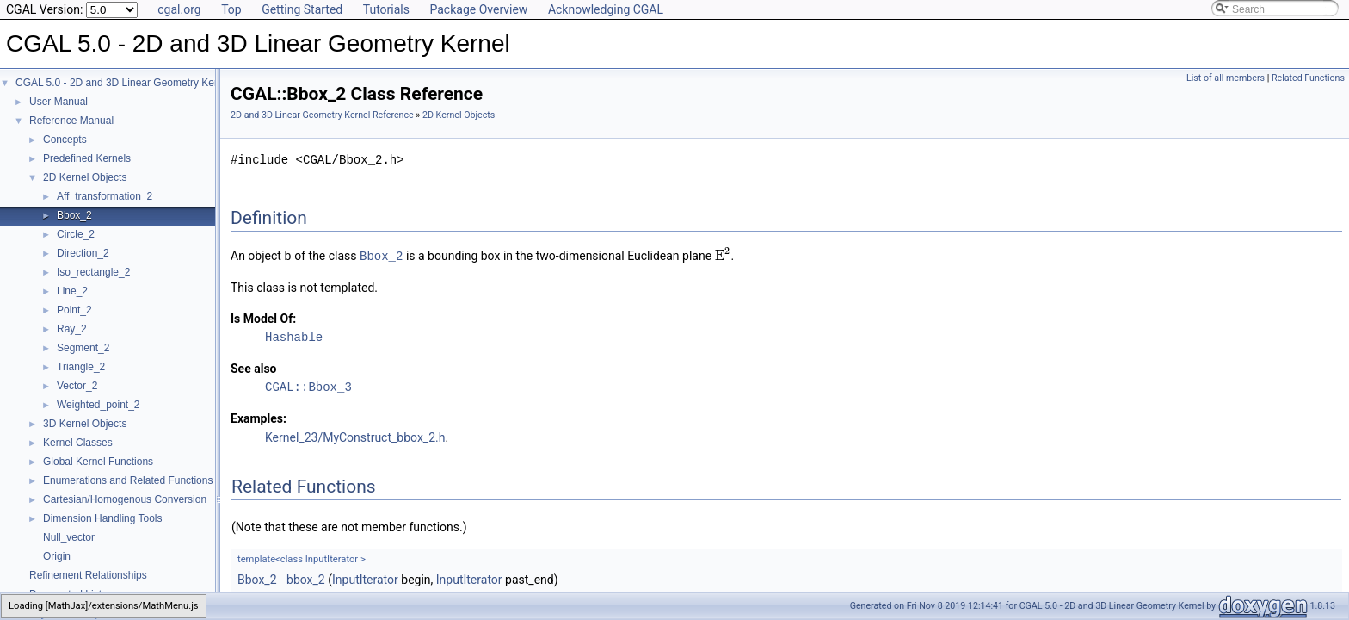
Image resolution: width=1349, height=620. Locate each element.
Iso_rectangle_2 (93, 272)
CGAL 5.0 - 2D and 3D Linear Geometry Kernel (123, 83)
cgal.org (178, 9)
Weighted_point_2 (98, 405)
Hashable (294, 336)
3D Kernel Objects (84, 424)
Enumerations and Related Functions (128, 480)
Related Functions (1308, 78)
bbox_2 (305, 579)
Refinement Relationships (88, 575)
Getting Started (302, 9)
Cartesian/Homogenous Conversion (124, 499)
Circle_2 (76, 234)
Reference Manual (71, 121)
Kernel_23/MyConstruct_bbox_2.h (355, 436)
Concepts (65, 139)
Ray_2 (72, 329)
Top (231, 9)
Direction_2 (83, 253)
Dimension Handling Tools (103, 518)
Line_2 (72, 291)
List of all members (1225, 78)
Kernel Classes (78, 443)
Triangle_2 (81, 367)
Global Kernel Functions (98, 462)
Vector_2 (77, 386)
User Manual (58, 102)
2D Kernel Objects (84, 177)
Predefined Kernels (87, 158)
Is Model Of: (263, 318)
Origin (57, 556)
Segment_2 (83, 348)
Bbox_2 (74, 215)
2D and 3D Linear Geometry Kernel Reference (322, 115)
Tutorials (386, 9)
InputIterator (365, 579)
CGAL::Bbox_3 (308, 386)
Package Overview (478, 9)
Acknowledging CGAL (605, 9)
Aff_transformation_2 (104, 196)
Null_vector (69, 537)
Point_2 (74, 310)
